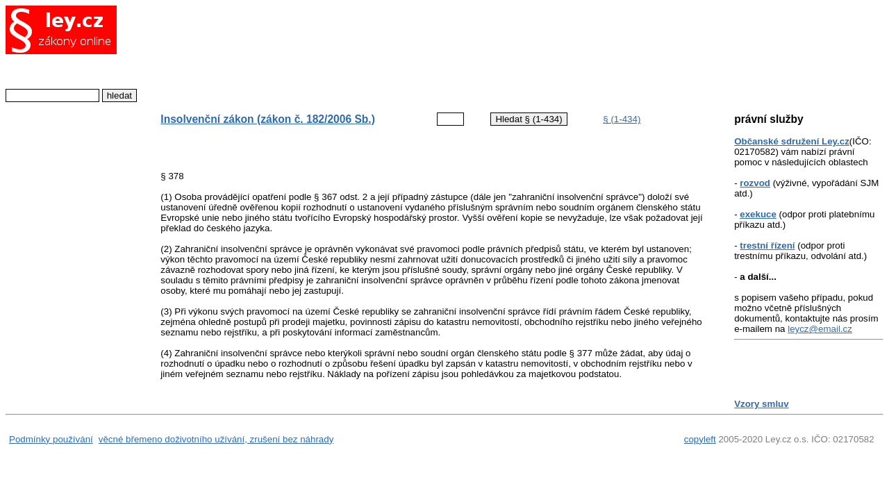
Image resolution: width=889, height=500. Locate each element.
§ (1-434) (621, 119)
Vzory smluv (761, 404)
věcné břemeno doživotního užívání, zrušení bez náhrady (216, 439)
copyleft (700, 439)
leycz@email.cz (820, 329)
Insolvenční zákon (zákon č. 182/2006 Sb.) (267, 119)
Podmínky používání (51, 439)
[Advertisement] (423, 52)
